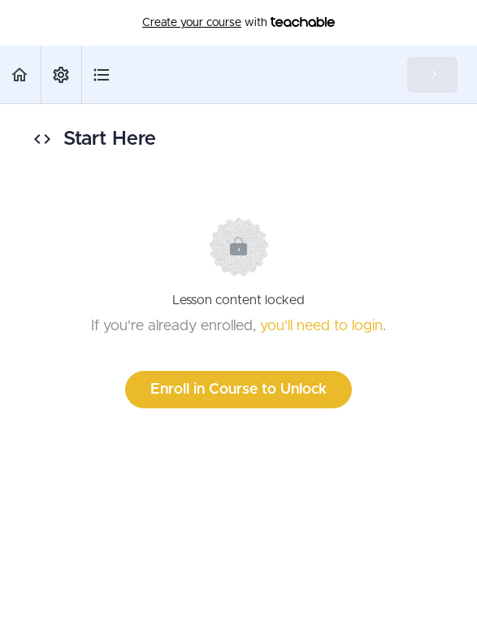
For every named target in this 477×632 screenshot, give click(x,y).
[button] (20, 74)
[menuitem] (61, 74)
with (238, 23)
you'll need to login (321, 326)
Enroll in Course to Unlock (238, 389)
